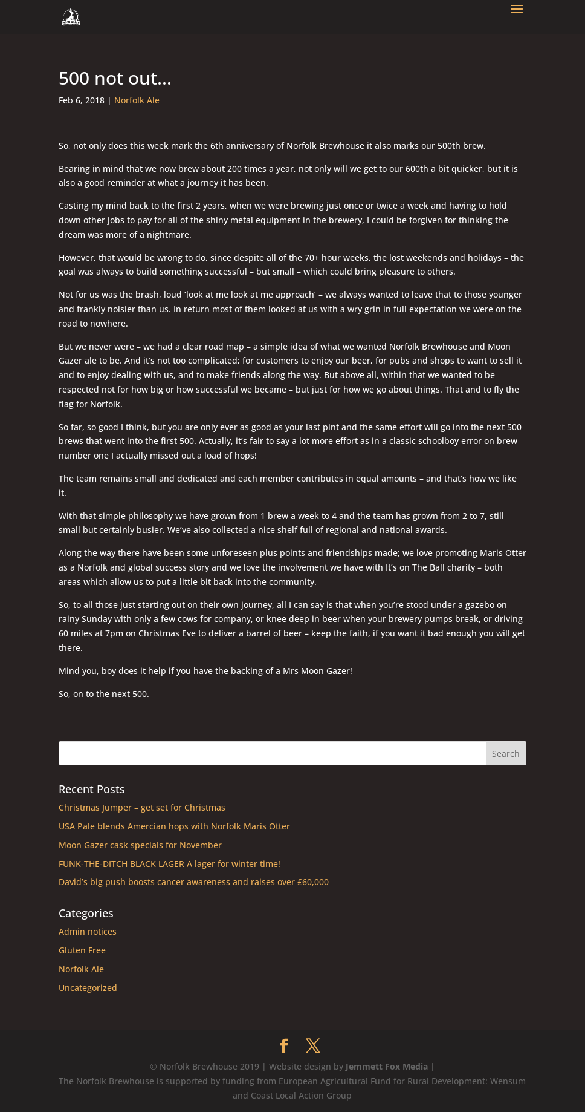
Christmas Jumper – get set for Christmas (142, 807)
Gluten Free (82, 950)
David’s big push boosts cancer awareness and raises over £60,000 (194, 882)
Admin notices (88, 931)
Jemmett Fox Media (387, 1066)
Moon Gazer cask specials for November (140, 845)
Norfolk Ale (137, 100)
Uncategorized (88, 987)
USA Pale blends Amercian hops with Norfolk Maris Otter (174, 826)
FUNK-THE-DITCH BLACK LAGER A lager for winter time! (169, 863)
